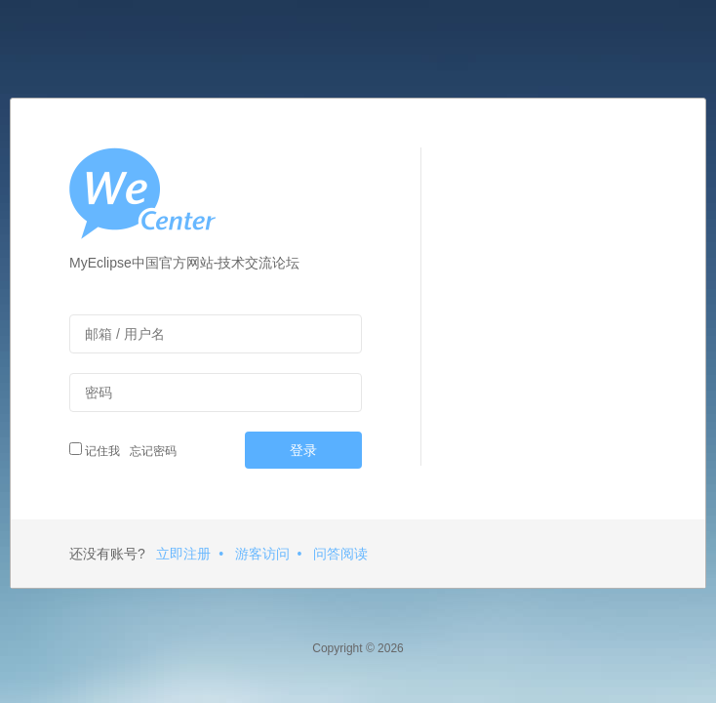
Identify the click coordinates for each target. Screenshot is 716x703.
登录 (303, 450)
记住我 (94, 450)
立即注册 (183, 553)
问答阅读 (340, 553)
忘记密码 (151, 451)
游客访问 (262, 553)
